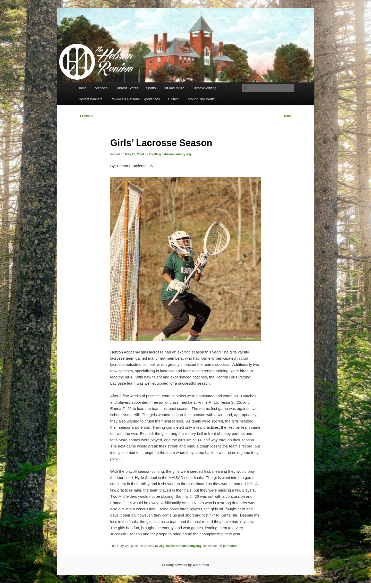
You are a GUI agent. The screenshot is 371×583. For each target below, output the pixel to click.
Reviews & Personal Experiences (135, 99)
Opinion (174, 99)
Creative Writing (204, 88)
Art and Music (174, 88)
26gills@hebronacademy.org (170, 154)
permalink (230, 546)
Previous (84, 116)
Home (82, 88)
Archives (101, 88)
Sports (151, 88)
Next (289, 116)
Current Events (127, 88)
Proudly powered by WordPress (185, 565)
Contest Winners (90, 99)
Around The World (201, 99)
